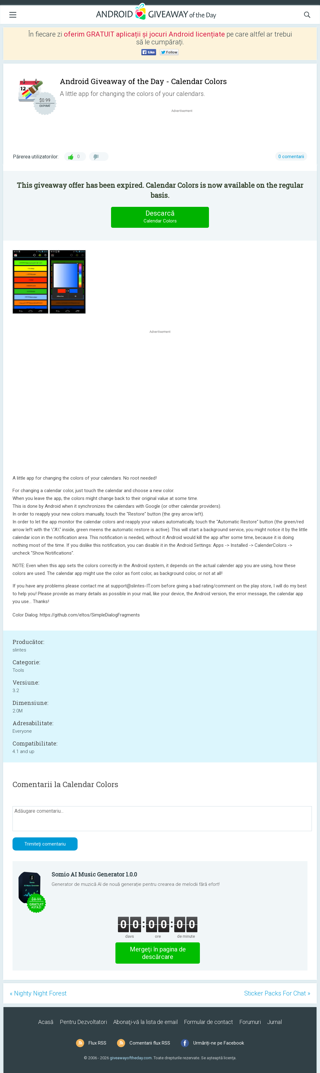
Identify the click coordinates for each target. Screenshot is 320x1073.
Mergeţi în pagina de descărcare (158, 953)
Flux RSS (97, 1043)
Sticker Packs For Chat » (277, 993)
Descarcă (160, 217)
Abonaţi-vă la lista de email (145, 1022)
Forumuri (250, 1022)
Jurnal (274, 1022)
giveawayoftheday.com (131, 1058)
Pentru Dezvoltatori (83, 1022)
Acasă (45, 1022)
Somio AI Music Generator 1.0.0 (94, 874)
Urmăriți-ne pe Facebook (218, 1043)
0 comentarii (291, 156)
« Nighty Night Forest (38, 993)
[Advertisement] (185, 128)
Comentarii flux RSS (150, 1043)
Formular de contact (208, 1022)
